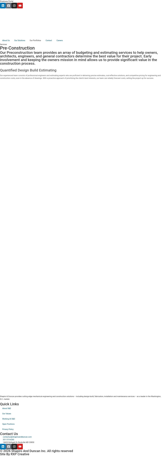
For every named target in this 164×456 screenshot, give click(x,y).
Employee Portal (6, 1)
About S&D (6, 408)
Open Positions (8, 424)
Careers (59, 40)
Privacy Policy (8, 429)
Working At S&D (8, 419)
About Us (6, 40)
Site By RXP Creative (14, 454)
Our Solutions (19, 40)
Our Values (6, 414)
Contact (49, 40)
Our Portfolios (35, 40)
